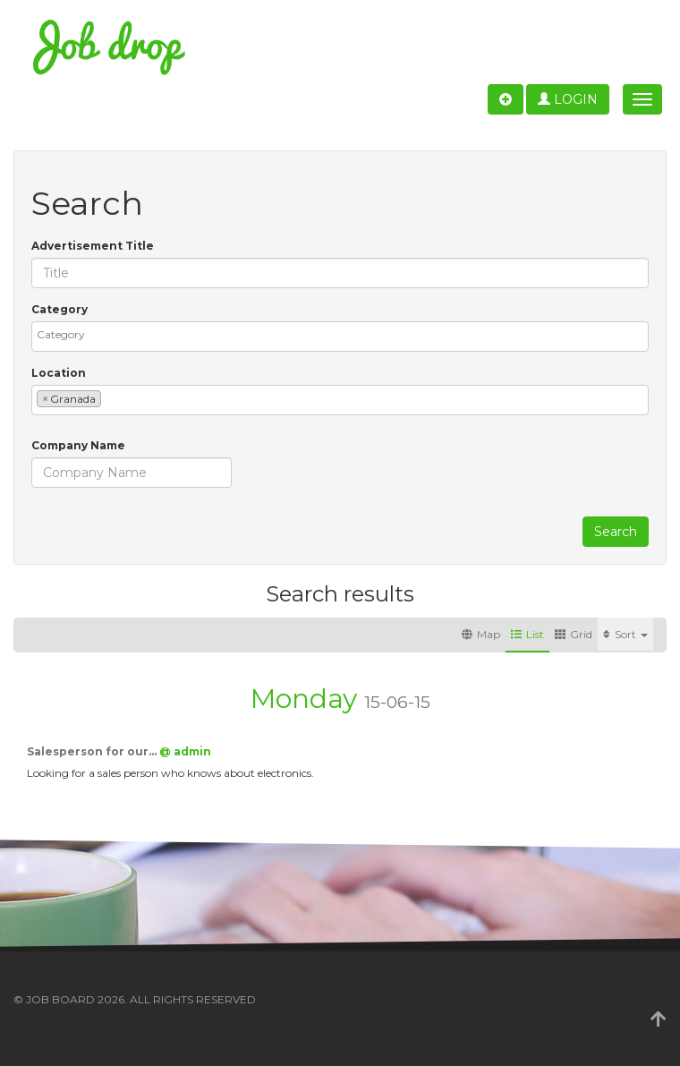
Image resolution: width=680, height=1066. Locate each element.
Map (481, 634)
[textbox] (344, 334)
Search (615, 532)
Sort (625, 634)
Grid (573, 634)
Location (58, 372)
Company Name (78, 445)
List (527, 634)
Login (568, 99)
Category (59, 309)
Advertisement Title (92, 245)
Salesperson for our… (93, 751)
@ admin (185, 751)
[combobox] (340, 336)
